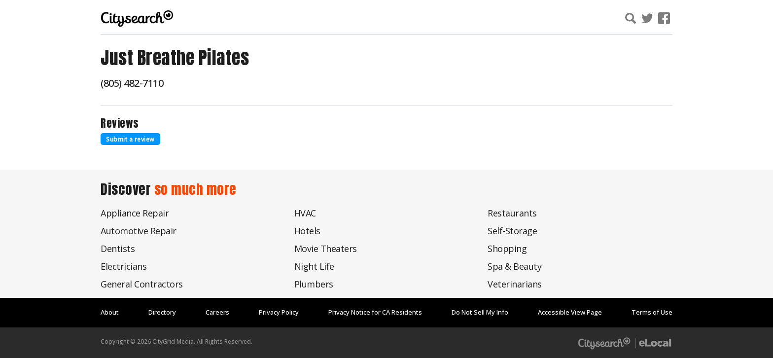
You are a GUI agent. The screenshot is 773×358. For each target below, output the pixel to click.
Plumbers (313, 284)
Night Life (314, 266)
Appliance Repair (135, 213)
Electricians (123, 266)
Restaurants (512, 213)
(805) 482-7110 (132, 83)
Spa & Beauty (514, 266)
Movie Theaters (325, 248)
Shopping (507, 248)
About (110, 312)
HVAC (305, 213)
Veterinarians (515, 284)
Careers (217, 312)
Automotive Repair (138, 231)
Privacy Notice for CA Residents (375, 312)
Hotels (307, 231)
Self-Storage (512, 231)
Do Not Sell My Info (480, 312)
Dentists (118, 248)
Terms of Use (652, 312)
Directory (162, 312)
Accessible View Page (570, 312)
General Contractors (142, 284)
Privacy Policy (279, 312)
